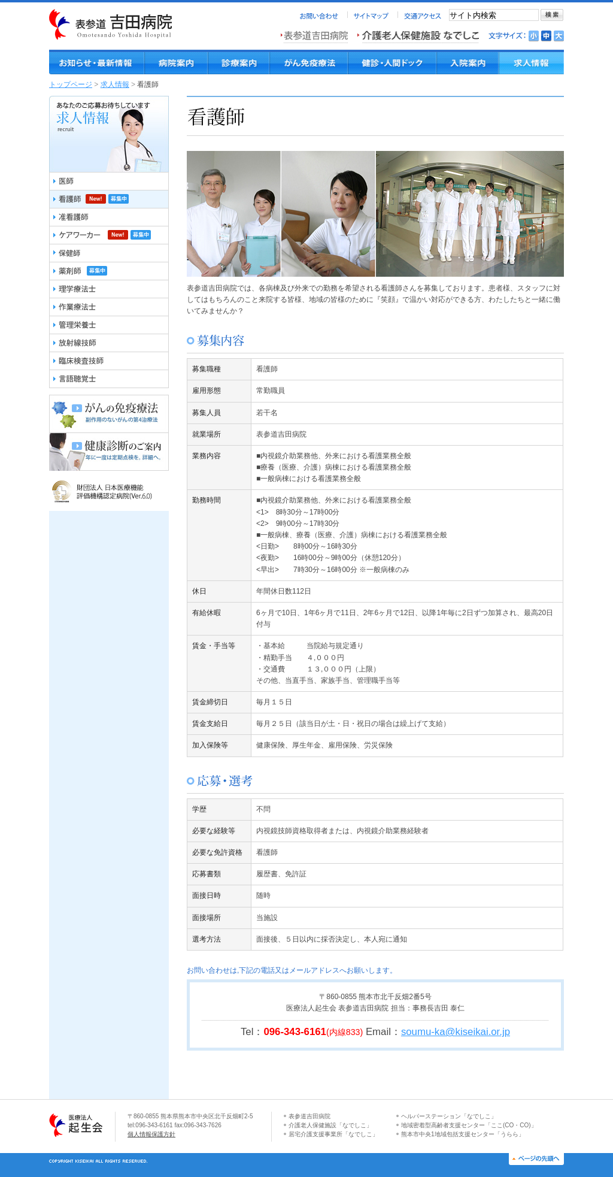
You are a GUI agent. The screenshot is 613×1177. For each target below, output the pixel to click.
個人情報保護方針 (151, 1134)
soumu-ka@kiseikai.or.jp (455, 1031)
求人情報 (115, 84)
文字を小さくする (534, 36)
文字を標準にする (546, 36)
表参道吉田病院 (309, 1116)
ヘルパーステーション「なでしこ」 (449, 1116)
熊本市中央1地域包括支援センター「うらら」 (462, 1134)
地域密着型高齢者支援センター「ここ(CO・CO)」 (469, 1125)
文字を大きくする (559, 36)
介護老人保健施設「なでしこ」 (330, 1125)
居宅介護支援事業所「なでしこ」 (333, 1134)
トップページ (70, 84)
